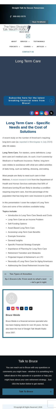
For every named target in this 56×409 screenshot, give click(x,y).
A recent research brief (21, 180)
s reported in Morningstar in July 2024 (35, 142)
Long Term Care (28, 61)
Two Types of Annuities (21, 274)
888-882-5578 (19, 16)
